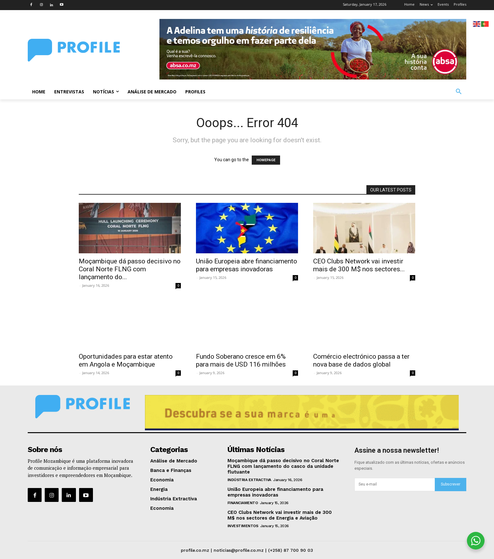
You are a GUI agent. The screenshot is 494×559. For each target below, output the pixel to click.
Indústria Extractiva (249, 480)
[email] (394, 484)
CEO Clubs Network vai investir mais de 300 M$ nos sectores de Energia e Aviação (279, 515)
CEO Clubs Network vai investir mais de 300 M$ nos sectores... (359, 265)
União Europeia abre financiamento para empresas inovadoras (246, 265)
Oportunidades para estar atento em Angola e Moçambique (126, 360)
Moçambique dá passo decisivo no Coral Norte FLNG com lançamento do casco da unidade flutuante (283, 466)
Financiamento (242, 503)
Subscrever (450, 484)
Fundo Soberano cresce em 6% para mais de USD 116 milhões (241, 360)
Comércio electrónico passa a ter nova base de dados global (361, 360)
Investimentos (242, 526)
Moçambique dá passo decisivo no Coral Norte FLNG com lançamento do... (130, 269)
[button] (458, 91)
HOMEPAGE (265, 160)
